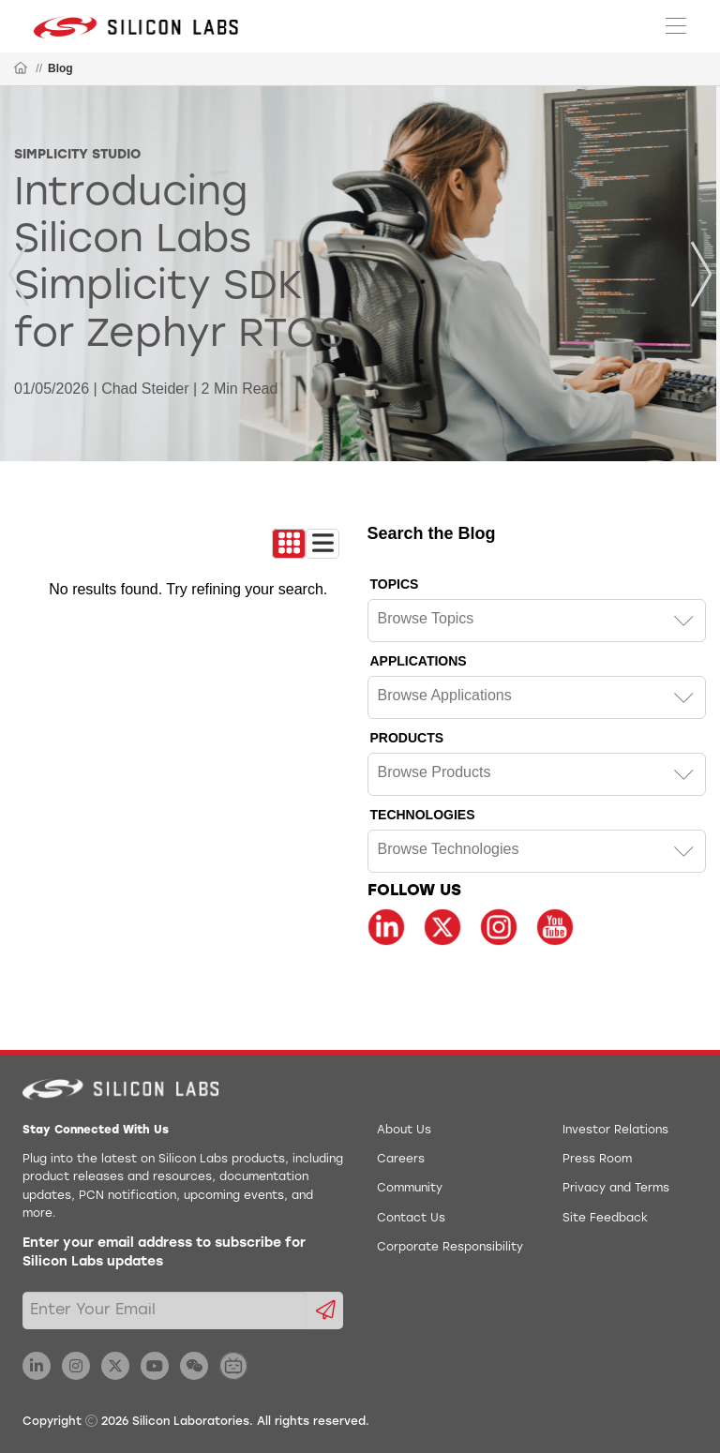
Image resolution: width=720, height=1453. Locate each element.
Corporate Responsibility (450, 1247)
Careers (401, 1159)
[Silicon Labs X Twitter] (115, 1366)
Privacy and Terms (615, 1188)
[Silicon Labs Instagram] (76, 1366)
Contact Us (411, 1218)
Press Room (597, 1159)
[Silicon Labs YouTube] (155, 1366)
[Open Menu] (676, 24)
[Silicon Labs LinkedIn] (36, 1366)
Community (409, 1188)
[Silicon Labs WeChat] (194, 1366)
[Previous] (19, 274)
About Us (404, 1130)
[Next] (701, 274)
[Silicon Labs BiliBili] (233, 1366)
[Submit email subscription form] (325, 1310)
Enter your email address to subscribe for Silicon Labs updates (164, 1252)
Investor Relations (615, 1130)
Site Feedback (605, 1218)
